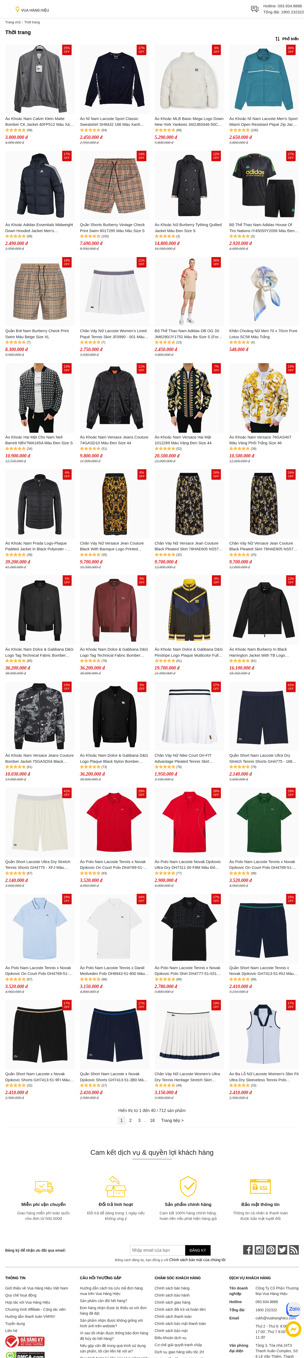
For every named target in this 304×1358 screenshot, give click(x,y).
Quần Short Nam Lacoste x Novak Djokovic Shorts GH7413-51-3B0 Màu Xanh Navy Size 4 (113, 1077)
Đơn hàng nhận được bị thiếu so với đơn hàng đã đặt (113, 1310)
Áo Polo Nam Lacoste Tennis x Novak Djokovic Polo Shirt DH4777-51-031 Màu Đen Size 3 (188, 971)
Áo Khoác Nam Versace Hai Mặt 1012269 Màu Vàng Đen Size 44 (183, 440)
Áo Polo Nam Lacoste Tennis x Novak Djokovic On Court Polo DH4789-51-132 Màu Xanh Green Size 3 (262, 865)
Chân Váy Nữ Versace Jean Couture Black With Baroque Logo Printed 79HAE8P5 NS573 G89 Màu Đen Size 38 (113, 546)
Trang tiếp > (172, 1120)
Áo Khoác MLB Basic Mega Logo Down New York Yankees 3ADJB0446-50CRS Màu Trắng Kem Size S (189, 122)
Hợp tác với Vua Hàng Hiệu (27, 1302)
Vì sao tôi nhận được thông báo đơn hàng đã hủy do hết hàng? (114, 1336)
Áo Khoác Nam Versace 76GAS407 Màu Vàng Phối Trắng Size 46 (260, 440)
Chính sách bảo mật (171, 1331)
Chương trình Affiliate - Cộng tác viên (35, 1309)
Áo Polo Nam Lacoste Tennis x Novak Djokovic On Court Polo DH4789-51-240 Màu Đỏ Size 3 (113, 865)
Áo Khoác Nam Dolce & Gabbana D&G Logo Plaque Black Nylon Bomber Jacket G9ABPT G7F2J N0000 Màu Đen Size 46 (114, 758)
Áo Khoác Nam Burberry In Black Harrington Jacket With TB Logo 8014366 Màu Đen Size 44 (258, 652)
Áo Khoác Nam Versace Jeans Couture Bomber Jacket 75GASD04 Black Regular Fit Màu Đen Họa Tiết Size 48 (39, 758)
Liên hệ (11, 1331)
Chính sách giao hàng (172, 1302)
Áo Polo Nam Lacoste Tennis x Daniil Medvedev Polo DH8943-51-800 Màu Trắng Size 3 (112, 971)
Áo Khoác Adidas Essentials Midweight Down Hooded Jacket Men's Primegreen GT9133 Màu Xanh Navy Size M (39, 228)
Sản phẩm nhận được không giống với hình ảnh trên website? (111, 1323)
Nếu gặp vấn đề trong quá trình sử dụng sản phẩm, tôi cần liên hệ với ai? (113, 1348)
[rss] (294, 1250)
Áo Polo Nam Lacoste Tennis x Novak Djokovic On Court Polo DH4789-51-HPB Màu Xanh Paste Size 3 (38, 971)
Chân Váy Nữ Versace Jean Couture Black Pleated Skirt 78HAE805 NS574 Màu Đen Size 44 (188, 546)
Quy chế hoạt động (20, 1295)
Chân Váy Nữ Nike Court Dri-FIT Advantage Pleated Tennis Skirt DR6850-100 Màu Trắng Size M (183, 758)
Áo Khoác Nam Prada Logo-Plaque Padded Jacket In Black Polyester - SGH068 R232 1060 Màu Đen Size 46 (38, 546)
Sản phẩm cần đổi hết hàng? (103, 1301)
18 (152, 1120)
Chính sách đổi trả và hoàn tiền (180, 1309)
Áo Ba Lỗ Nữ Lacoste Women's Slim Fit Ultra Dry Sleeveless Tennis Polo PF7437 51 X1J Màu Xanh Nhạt (263, 1077)
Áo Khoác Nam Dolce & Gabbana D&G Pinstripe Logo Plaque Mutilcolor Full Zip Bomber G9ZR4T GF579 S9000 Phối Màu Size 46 (189, 652)
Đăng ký (198, 1250)
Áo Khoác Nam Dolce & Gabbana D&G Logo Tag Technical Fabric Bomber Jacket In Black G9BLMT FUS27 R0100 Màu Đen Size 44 (39, 652)
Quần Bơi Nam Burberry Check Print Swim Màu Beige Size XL (37, 333)
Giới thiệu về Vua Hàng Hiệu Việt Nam (36, 1288)
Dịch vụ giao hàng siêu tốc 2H (179, 1352)
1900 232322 (292, 12)
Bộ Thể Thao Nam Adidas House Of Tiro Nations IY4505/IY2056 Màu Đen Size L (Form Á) (262, 228)
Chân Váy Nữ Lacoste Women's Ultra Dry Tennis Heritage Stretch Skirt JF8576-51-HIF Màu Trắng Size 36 (187, 1077)
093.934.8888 (290, 6)
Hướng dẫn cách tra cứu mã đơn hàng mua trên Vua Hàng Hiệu (111, 1291)
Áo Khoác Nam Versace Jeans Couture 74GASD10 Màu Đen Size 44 (114, 440)
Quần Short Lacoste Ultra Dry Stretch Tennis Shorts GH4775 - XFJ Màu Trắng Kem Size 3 (37, 865)
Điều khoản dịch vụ (171, 1338)
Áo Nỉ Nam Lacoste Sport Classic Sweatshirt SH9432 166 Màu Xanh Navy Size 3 (110, 122)
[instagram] (259, 1250)
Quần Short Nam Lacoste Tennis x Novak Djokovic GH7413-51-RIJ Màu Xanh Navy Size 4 (261, 971)
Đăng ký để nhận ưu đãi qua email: (35, 1250)
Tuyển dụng (15, 1324)
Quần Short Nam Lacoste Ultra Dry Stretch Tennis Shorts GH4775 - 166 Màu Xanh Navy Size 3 (260, 758)
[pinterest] (271, 1250)
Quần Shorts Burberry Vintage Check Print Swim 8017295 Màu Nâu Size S (112, 227)
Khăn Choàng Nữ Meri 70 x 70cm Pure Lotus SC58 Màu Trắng (263, 333)
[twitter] (282, 1250)
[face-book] (248, 1250)
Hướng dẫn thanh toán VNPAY (30, 1316)
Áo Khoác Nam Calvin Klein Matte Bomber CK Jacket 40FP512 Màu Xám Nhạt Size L (39, 122)
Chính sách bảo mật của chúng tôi (197, 1260)
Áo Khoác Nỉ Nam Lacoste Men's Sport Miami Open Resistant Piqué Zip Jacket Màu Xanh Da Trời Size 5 (263, 122)
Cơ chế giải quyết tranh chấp (178, 1345)
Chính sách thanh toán (173, 1316)
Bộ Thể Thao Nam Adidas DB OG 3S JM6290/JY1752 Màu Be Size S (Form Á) (188, 334)
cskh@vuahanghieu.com (275, 1318)
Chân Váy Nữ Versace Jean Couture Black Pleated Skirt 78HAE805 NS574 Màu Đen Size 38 (262, 546)
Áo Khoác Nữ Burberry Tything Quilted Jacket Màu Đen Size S (188, 227)
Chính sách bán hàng (172, 1288)
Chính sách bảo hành (172, 1295)
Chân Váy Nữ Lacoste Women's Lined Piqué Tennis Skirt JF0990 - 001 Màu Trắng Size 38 (113, 334)
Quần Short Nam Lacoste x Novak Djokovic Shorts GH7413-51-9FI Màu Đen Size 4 (37, 1077)
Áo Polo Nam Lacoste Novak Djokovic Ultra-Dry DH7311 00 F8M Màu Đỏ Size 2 (188, 865)
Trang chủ (13, 22)
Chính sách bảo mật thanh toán (180, 1324)
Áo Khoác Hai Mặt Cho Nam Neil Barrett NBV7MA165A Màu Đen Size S (39, 440)
